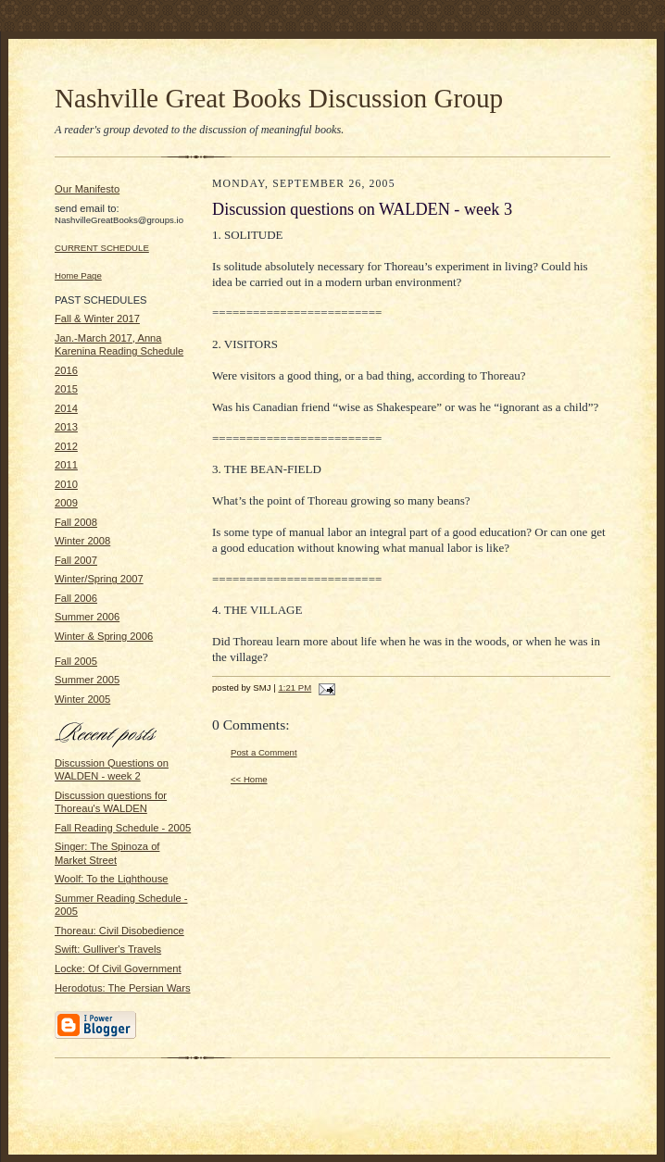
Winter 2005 (82, 699)
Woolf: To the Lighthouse (112, 878)
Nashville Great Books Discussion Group (279, 98)
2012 (66, 446)
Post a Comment (264, 752)
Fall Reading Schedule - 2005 (123, 827)
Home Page (78, 275)
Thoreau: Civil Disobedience (119, 930)
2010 (66, 484)
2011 (66, 464)
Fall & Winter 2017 (97, 318)
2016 (66, 370)
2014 (66, 408)
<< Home (249, 779)
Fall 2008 (76, 522)
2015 (66, 388)
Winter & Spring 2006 (104, 636)
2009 (66, 502)
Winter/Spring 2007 (99, 578)
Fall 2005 (76, 661)
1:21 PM (294, 687)
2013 (66, 426)
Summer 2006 (87, 616)
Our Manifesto (87, 188)
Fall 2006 (76, 598)
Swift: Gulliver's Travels (108, 949)
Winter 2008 (82, 540)
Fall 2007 (76, 560)
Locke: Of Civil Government (118, 968)
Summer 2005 (87, 679)
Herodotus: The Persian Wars (123, 987)
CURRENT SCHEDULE (102, 248)
